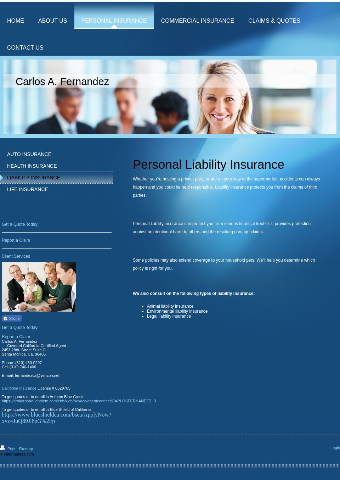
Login (335, 448)
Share (11, 318)
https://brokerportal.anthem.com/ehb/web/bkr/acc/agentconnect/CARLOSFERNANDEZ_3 (79, 401)
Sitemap (26, 449)
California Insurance (19, 388)
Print (8, 449)
